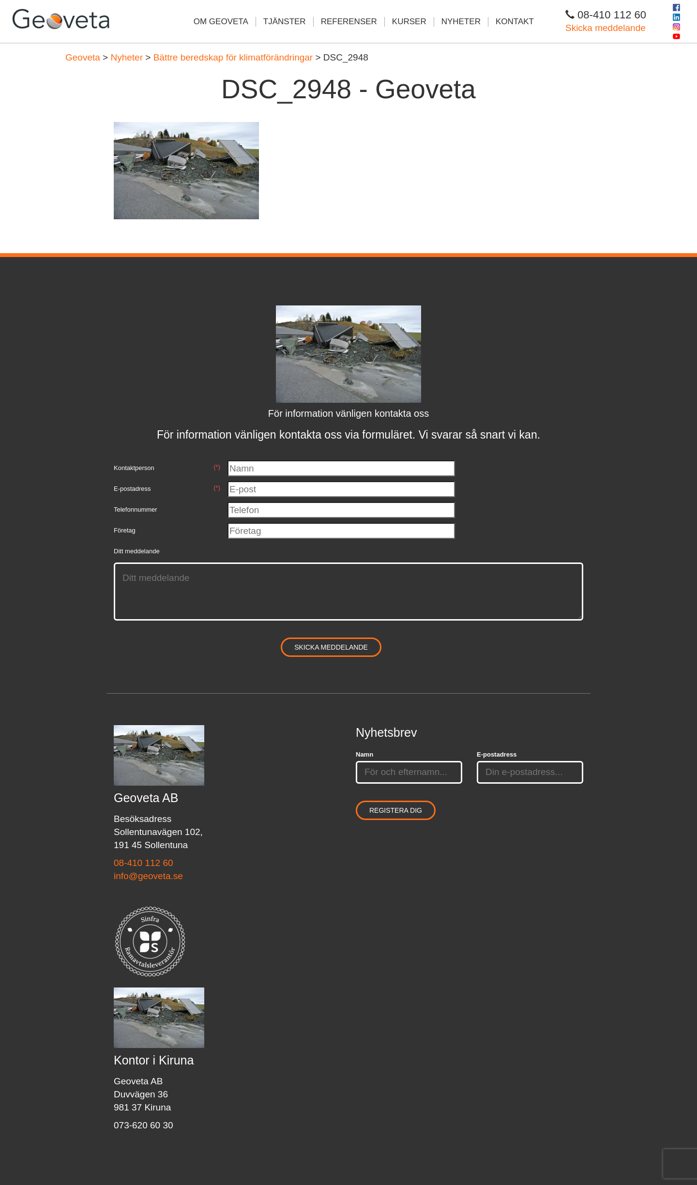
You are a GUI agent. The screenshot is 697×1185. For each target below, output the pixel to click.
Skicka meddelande (605, 28)
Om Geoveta (221, 21)
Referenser (349, 21)
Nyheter (461, 21)
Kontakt (515, 21)
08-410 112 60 (143, 863)
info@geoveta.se (148, 876)
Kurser (409, 21)
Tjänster (284, 21)
